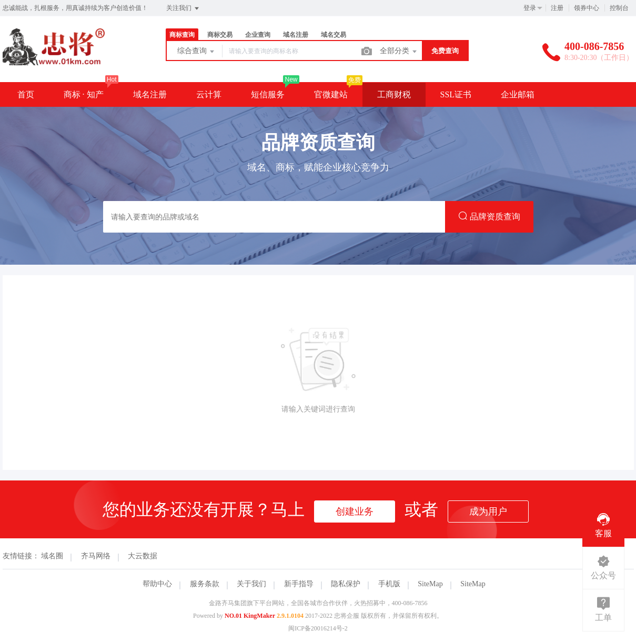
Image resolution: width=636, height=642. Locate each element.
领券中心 (586, 8)
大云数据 (142, 556)
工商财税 (394, 94)
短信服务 (268, 94)
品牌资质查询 (489, 216)
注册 (557, 8)
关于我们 (251, 584)
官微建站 (331, 94)
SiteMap (430, 584)
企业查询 (257, 34)
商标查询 (182, 34)
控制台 (619, 8)
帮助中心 (157, 584)
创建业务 (354, 511)
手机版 (389, 584)
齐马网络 (95, 556)
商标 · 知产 (84, 94)
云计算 (208, 94)
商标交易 (220, 34)
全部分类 (399, 51)
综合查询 (196, 51)
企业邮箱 (517, 94)
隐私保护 (345, 584)
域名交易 (333, 34)
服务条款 (204, 584)
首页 (25, 94)
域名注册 (295, 34)
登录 (529, 8)
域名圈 (52, 556)
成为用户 (488, 511)
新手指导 (299, 584)
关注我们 (183, 8)
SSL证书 (456, 94)
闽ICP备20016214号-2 (318, 628)
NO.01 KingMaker (250, 615)
